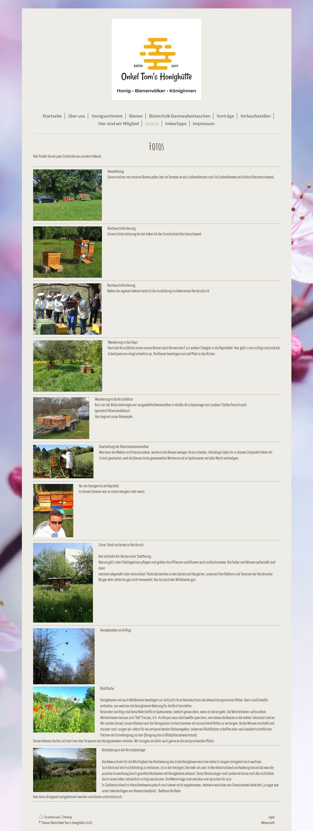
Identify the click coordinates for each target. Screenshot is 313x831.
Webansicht (268, 822)
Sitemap (67, 816)
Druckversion (49, 816)
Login (271, 816)
